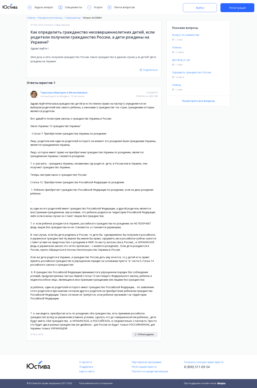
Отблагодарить (144, 334)
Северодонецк (62, 24)
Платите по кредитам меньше (150, 371)
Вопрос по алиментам (185, 35)
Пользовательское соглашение (96, 383)
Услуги (94, 7)
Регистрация (237, 7)
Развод (176, 85)
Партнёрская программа (146, 362)
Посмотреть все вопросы (198, 101)
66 (156, 96)
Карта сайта (86, 371)
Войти (200, 7)
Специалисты (70, 7)
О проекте (85, 362)
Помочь (177, 47)
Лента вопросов (121, 7)
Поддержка (86, 366)
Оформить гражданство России (191, 72)
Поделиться (148, 70)
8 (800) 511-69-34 (197, 367)
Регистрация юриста (144, 366)
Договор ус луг (181, 60)
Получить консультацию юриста (203, 362)
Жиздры (64, 96)
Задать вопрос (40, 7)
